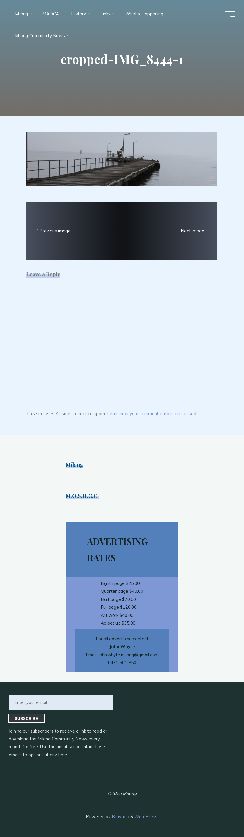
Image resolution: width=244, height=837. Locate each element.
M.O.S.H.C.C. (82, 495)
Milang (74, 464)
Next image (195, 231)
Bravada (120, 816)
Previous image (53, 231)
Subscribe (26, 718)
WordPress (145, 816)
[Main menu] (230, 14)
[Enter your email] (61, 702)
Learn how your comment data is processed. (152, 413)
